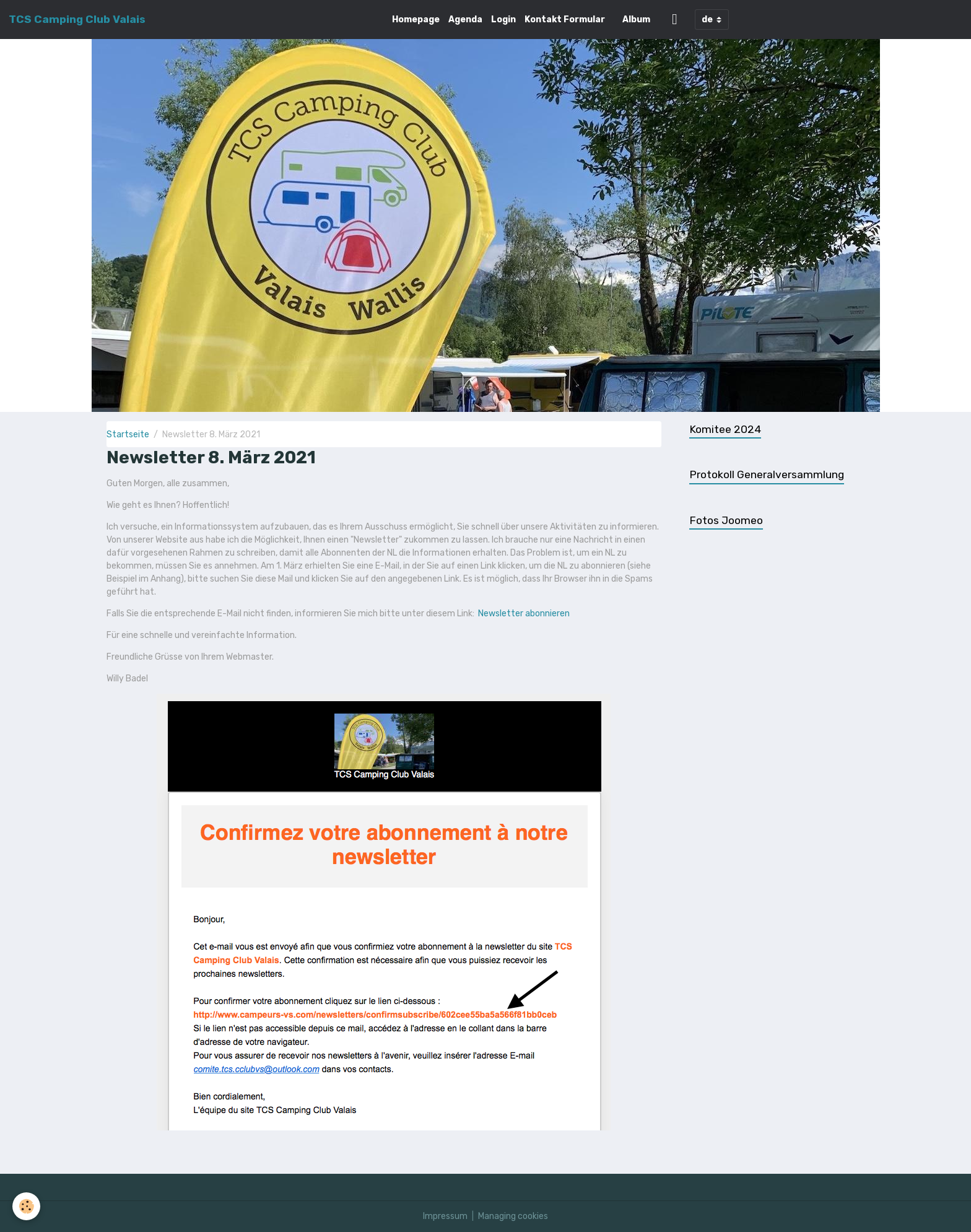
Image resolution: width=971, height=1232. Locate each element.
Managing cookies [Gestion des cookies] (513, 1216)
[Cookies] (26, 1206)
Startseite (128, 434)
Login (503, 19)
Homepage (416, 19)
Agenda (465, 19)
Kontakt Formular (565, 19)
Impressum (445, 1216)
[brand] (77, 19)
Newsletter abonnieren (524, 613)
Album (636, 19)
